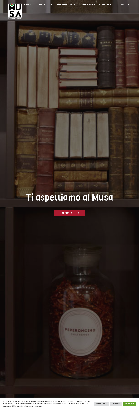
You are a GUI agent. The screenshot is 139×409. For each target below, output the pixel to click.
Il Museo (28, 4)
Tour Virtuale (44, 4)
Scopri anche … (106, 4)
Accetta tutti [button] (129, 404)
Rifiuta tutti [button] (116, 404)
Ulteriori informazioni (33, 406)
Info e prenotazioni (65, 4)
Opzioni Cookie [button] (101, 404)
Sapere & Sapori (87, 4)
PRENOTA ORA (69, 212)
